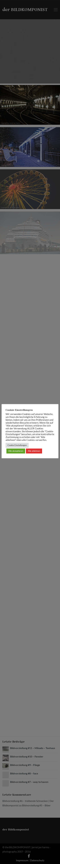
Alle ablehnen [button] (34, 451)
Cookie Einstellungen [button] (17, 445)
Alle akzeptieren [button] (15, 451)
